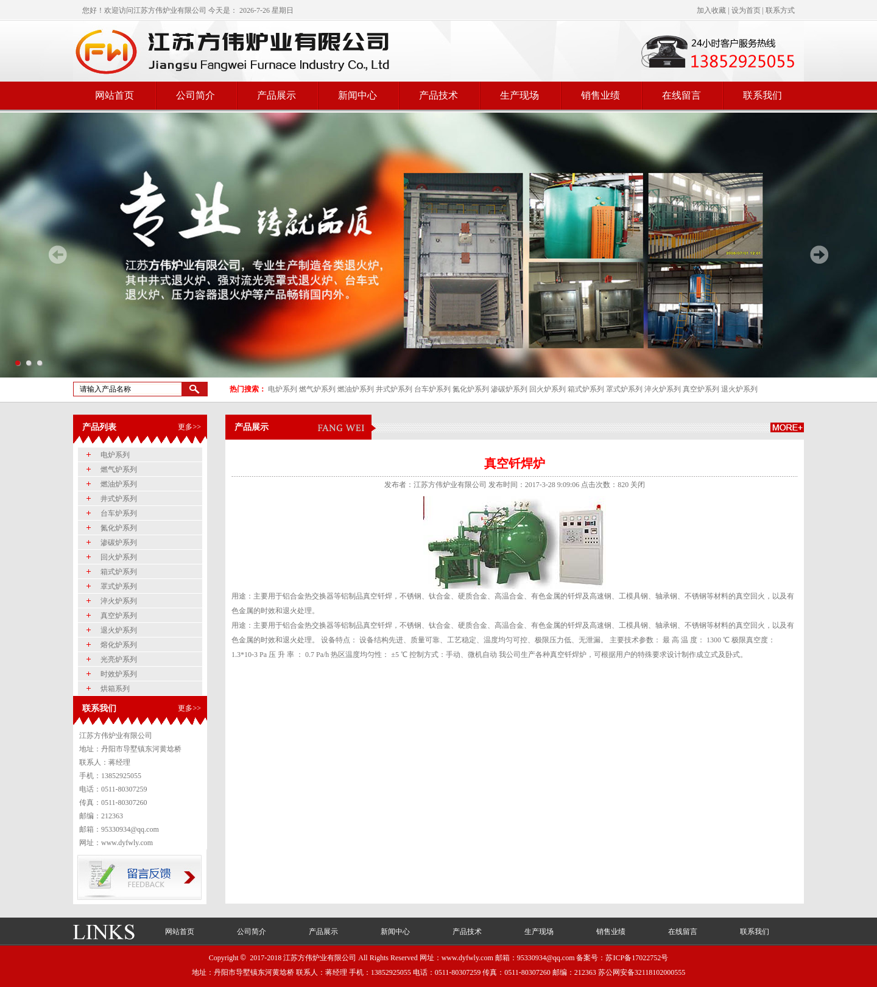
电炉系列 (282, 389)
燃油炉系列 (355, 389)
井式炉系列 (394, 389)
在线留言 (681, 95)
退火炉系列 (739, 389)
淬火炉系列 (662, 389)
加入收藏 (711, 10)
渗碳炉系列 (509, 389)
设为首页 (746, 10)
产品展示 (276, 95)
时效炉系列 (118, 674)
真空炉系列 (701, 389)
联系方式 (780, 10)
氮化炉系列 (471, 389)
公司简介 (195, 95)
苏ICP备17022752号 (636, 958)
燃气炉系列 (317, 389)
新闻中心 (357, 95)
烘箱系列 (115, 688)
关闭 (637, 484)
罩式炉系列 (624, 389)
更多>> (189, 427)
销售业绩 (600, 95)
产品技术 (438, 95)
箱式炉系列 (586, 389)
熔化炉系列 (118, 645)
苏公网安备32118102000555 (642, 972)
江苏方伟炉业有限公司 (169, 10)
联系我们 (762, 95)
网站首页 (114, 95)
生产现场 (519, 95)
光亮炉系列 (118, 659)
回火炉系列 (547, 389)
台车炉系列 (432, 389)
